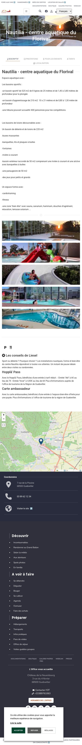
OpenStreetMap (74, 470)
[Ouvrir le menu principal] (26, 11)
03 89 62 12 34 (24, 496)
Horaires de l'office (41, 700)
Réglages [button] (48, 730)
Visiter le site (25, 508)
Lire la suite (16, 723)
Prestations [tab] (31, 59)
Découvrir (20, 536)
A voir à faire (23, 574)
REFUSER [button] (34, 730)
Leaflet (61, 470)
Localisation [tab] (41, 63)
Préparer (19, 617)
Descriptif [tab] (13, 59)
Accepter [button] (18, 730)
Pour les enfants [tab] (52, 59)
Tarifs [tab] (71, 59)
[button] (40, 11)
